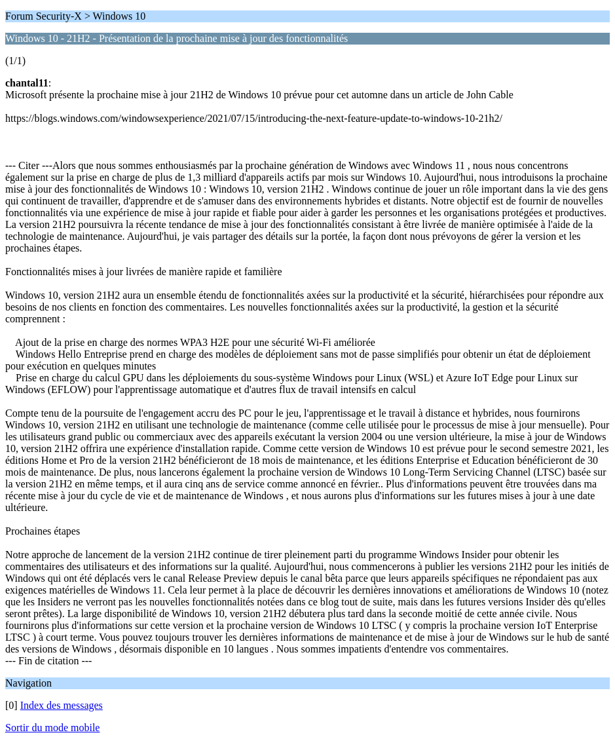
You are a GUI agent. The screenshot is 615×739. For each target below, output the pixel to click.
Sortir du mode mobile (52, 727)
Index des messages (61, 705)
